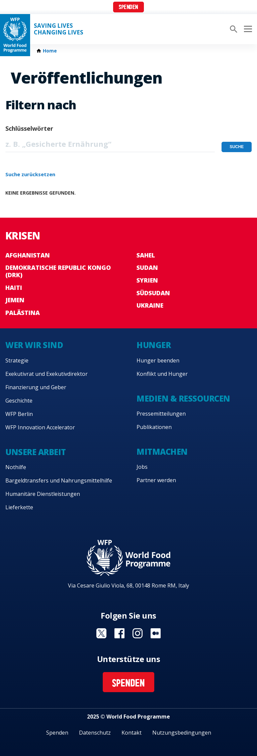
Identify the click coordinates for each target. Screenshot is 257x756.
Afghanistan (27, 255)
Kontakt (131, 732)
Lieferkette (19, 507)
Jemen (14, 300)
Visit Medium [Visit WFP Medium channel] (156, 633)
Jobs (142, 466)
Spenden (128, 7)
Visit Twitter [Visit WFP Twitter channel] (101, 633)
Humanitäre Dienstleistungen (42, 494)
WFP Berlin (19, 414)
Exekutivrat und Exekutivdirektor (46, 373)
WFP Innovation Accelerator (40, 427)
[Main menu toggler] (247, 29)
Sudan (147, 267)
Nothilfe (15, 467)
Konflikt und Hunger (162, 373)
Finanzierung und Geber (35, 387)
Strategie (16, 360)
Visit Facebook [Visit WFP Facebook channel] (119, 633)
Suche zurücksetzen (30, 174)
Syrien (147, 280)
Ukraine (150, 305)
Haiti (13, 288)
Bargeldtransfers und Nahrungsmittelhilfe (58, 480)
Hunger (154, 344)
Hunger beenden (158, 360)
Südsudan (153, 293)
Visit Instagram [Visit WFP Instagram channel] (138, 633)
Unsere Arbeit (35, 451)
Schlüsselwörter (29, 128)
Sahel (146, 255)
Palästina (22, 313)
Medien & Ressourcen (183, 398)
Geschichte (18, 400)
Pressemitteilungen (161, 413)
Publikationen (154, 427)
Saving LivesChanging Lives (58, 29)
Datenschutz (95, 732)
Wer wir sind (34, 344)
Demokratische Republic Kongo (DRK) (58, 271)
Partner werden (156, 480)
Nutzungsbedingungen (181, 732)
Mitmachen (162, 451)
